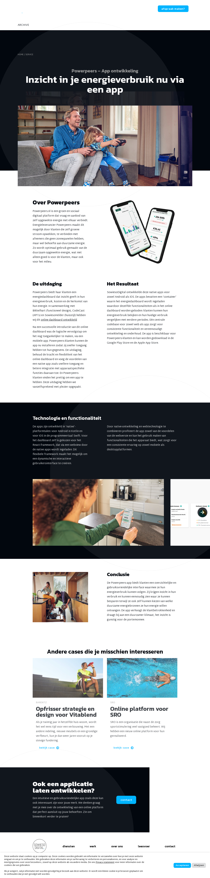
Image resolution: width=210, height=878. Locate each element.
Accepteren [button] (182, 865)
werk (65, 9)
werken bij (124, 9)
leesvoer (102, 9)
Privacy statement (105, 862)
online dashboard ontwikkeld (59, 320)
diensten (48, 9)
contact (144, 9)
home (21, 54)
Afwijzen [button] (199, 865)
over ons (82, 9)
